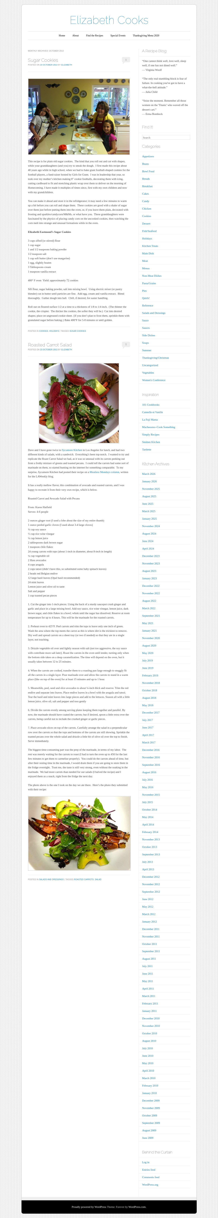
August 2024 (149, 533)
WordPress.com (137, 1206)
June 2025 (147, 503)
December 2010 (150, 1018)
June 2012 (147, 899)
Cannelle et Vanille (152, 412)
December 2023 (150, 556)
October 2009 (149, 1115)
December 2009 (150, 1100)
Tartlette (146, 449)
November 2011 (151, 936)
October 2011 (149, 944)
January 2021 (149, 630)
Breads (146, 178)
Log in (145, 1162)
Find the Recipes (94, 35)
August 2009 (149, 1130)
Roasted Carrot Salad (50, 345)
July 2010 (147, 1048)
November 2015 (151, 794)
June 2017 (147, 727)
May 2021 (147, 623)
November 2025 (151, 488)
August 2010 (149, 1040)
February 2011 (150, 1003)
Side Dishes (148, 335)
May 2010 (147, 1063)
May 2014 (147, 817)
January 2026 (149, 481)
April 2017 (148, 735)
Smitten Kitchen (151, 442)
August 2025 (149, 496)
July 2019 (147, 660)
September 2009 (151, 1123)
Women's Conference (153, 380)
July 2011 (147, 966)
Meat (145, 260)
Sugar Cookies (43, 60)
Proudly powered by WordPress (89, 1206)
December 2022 (150, 585)
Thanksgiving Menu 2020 (146, 35)
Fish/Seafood (149, 231)
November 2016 (151, 757)
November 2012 (151, 884)
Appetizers (148, 156)
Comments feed (150, 1177)
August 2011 (149, 958)
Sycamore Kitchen (72, 450)
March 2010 (148, 1078)
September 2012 (151, 891)
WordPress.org (150, 1184)
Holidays (54, 331)
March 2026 (148, 473)
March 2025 (148, 511)
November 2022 (151, 593)
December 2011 (150, 929)
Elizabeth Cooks (109, 20)
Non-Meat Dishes (151, 275)
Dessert (146, 223)
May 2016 (147, 787)
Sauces (146, 327)
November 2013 (151, 839)
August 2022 (149, 600)
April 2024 (148, 548)
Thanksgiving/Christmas (155, 357)
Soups (145, 342)
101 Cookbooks (150, 404)
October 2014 (149, 809)
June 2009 (147, 1137)
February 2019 (150, 675)
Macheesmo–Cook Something (158, 427)
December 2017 (150, 712)
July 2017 (147, 720)
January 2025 (149, 518)
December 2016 (150, 749)
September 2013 (151, 854)
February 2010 (150, 1085)
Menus (146, 268)
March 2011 (148, 996)
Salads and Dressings (51, 879)
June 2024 (147, 541)
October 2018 (149, 690)
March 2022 (148, 608)
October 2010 (149, 1033)
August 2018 (149, 697)
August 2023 (149, 570)
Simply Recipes (150, 434)
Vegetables (148, 372)
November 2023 (151, 563)
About (75, 35)
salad (98, 879)
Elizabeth (66, 65)
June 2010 (147, 1055)
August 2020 (149, 645)
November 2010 (151, 1025)
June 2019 (147, 668)
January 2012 (149, 921)
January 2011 (149, 1011)
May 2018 (147, 705)
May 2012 (147, 906)
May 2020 (147, 653)
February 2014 (150, 832)
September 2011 (151, 951)
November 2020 (151, 638)
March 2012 (148, 914)
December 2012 (150, 876)
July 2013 (147, 861)
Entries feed (148, 1169)
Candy (145, 201)
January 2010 (149, 1093)
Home (62, 35)
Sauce (145, 320)
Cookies (43, 331)
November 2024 (151, 526)
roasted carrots (84, 879)
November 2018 (151, 682)
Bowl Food (148, 171)
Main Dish (148, 253)
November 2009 (151, 1108)
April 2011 (148, 988)
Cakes (145, 193)
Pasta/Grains (149, 283)
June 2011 (147, 973)
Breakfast (147, 186)
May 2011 (147, 981)
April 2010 (148, 1070)
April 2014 (148, 824)
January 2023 (149, 578)
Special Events (117, 35)
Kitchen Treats (150, 246)
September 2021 (151, 615)
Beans (145, 163)
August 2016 (149, 772)
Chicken (146, 208)
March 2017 (148, 742)
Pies (144, 290)
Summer (146, 350)
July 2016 (147, 779)
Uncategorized (150, 365)
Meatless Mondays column (104, 472)
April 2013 (148, 869)
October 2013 (149, 846)
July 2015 (147, 802)
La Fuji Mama (150, 419)
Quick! (146, 298)
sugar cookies (78, 331)
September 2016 (151, 764)
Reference (147, 305)
